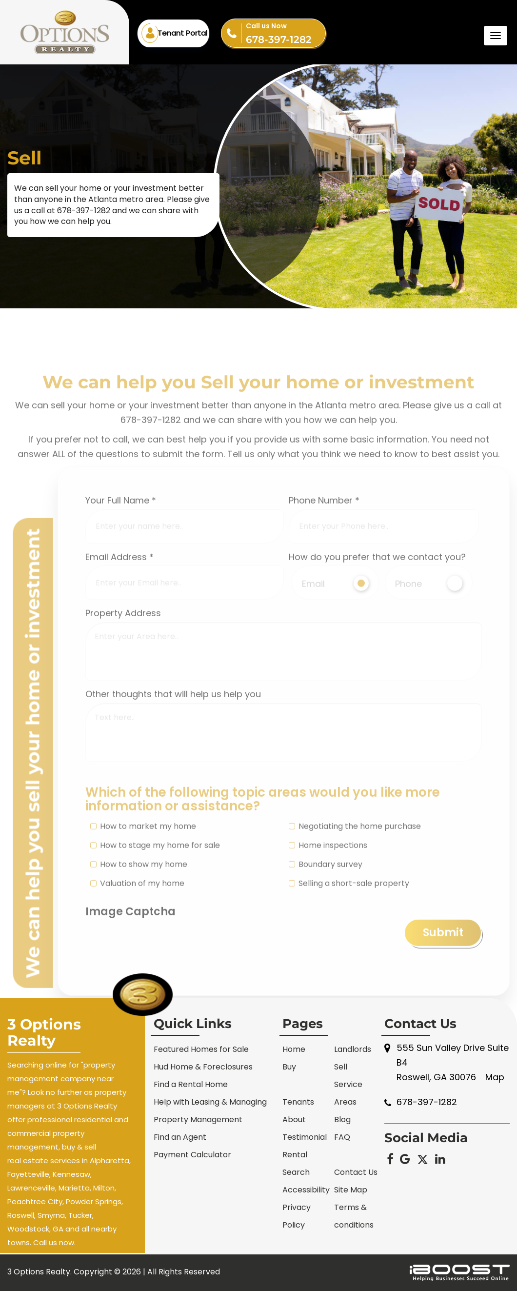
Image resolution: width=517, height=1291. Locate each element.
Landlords (352, 1049)
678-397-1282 (285, 32)
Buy (289, 1066)
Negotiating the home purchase (355, 885)
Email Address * (119, 616)
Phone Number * (324, 560)
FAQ (342, 1137)
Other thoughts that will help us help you (173, 753)
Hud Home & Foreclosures (203, 1066)
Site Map (350, 1189)
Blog (342, 1119)
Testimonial (304, 1137)
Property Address (123, 672)
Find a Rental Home (191, 1084)
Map (494, 1077)
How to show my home (138, 923)
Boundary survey (325, 923)
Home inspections (328, 904)
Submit (443, 992)
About (294, 1119)
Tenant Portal (182, 33)
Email (335, 642)
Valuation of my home (137, 942)
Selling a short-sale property (349, 942)
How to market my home (143, 885)
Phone (428, 642)
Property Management (198, 1119)
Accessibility (306, 1189)
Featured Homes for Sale (201, 1049)
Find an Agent (180, 1137)
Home (293, 1049)
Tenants (298, 1102)
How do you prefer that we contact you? (377, 616)
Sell (340, 1066)
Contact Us (356, 1172)
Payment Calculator (192, 1154)
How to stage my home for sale (155, 904)
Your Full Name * (120, 560)
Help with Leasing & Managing (210, 1102)
